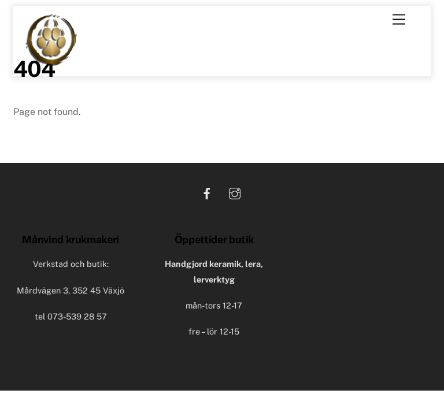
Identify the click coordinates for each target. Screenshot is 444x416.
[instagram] (234, 192)
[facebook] (207, 192)
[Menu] (398, 20)
